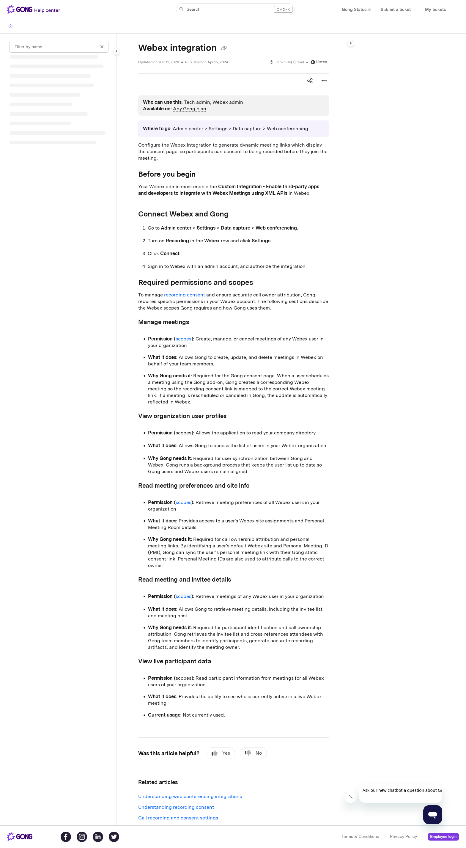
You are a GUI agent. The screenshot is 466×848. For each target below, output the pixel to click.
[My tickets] (435, 10)
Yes (221, 753)
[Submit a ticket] (396, 10)
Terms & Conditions (360, 836)
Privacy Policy (403, 836)
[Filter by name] (59, 47)
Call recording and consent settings (178, 818)
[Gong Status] (354, 10)
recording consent (184, 295)
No (253, 753)
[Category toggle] (116, 51)
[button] (235, 9)
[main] (234, 429)
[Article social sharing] (310, 81)
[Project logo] (34, 9)
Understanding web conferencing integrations (190, 796)
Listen (319, 62)
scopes (183, 339)
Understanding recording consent (176, 807)
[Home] (10, 26)
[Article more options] (324, 81)
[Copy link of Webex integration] (224, 48)
